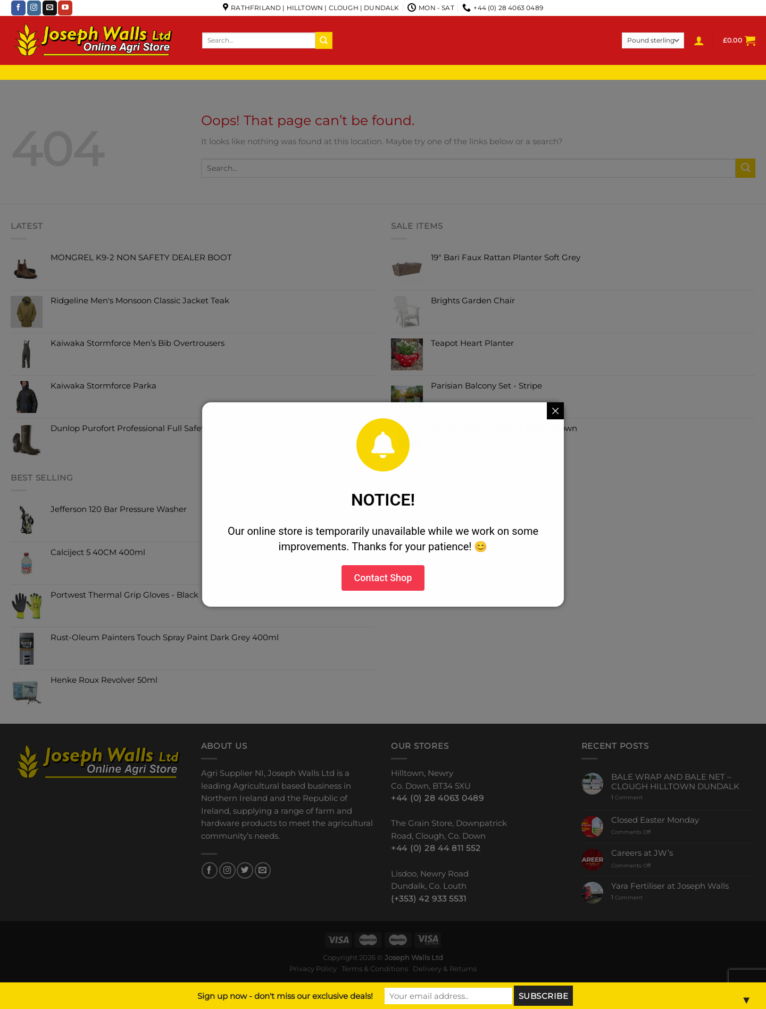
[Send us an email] (50, 8)
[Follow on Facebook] (18, 8)
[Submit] (323, 40)
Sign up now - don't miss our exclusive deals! (285, 996)
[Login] (699, 40)
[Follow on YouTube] (65, 8)
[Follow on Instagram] (34, 8)
